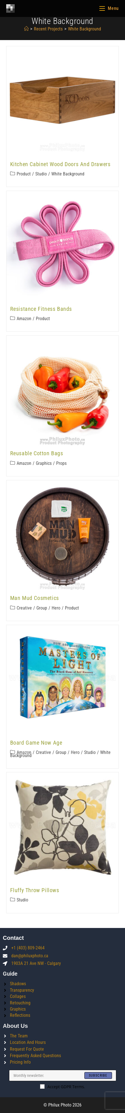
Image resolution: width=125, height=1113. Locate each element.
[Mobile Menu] (109, 8)
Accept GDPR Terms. (62, 1086)
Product (24, 174)
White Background (67, 174)
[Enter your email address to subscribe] (62, 1075)
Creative (24, 608)
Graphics (44, 463)
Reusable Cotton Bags (36, 453)
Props (61, 463)
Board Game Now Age (36, 742)
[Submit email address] (98, 1075)
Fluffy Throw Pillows (34, 890)
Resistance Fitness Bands (41, 308)
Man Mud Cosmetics (34, 598)
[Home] (26, 29)
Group (41, 608)
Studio (41, 174)
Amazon (24, 318)
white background (84, 29)
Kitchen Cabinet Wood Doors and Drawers (60, 164)
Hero (56, 608)
